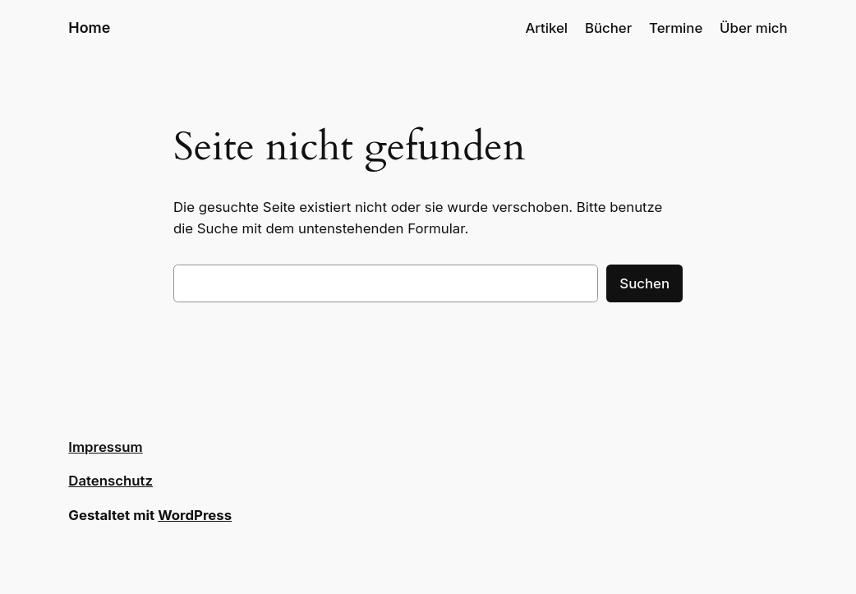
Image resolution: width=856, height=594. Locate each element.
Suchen (644, 283)
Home (89, 27)
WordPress (195, 515)
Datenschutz (110, 480)
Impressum (105, 447)
